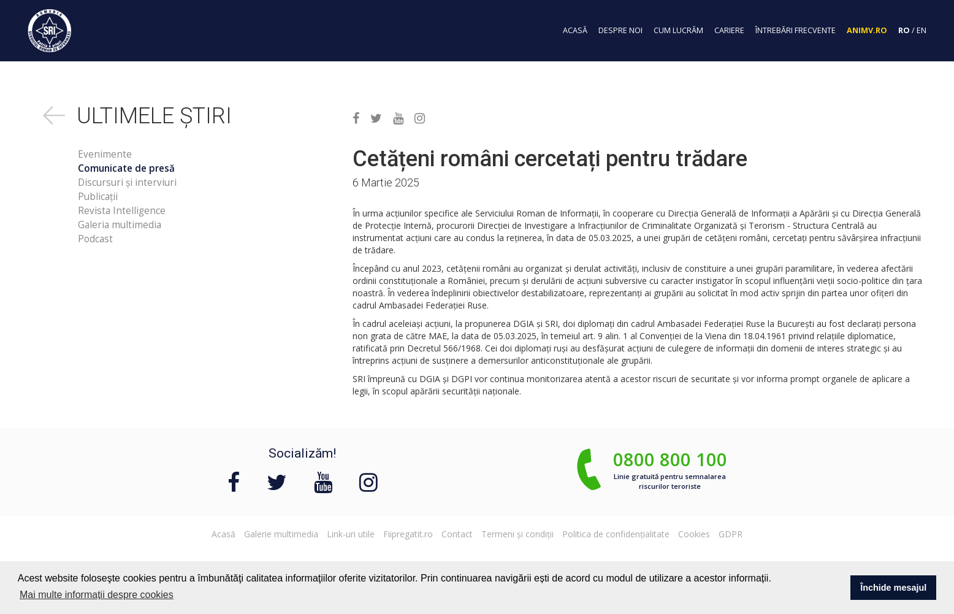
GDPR (730, 534)
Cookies (694, 534)
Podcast (95, 238)
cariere (729, 30)
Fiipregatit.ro (408, 534)
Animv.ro (867, 30)
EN (921, 30)
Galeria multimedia (119, 224)
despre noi (620, 30)
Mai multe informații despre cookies (97, 594)
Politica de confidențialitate (616, 534)
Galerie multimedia (281, 534)
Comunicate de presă (126, 168)
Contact (457, 534)
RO (904, 30)
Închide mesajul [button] (893, 588)
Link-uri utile (351, 534)
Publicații (98, 196)
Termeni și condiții (517, 534)
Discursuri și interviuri (127, 182)
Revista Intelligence (122, 210)
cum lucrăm (678, 30)
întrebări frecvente (795, 30)
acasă (575, 30)
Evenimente (105, 154)
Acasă (223, 534)
